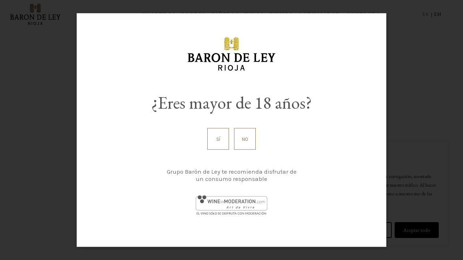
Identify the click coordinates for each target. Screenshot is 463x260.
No (245, 139)
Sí (218, 139)
